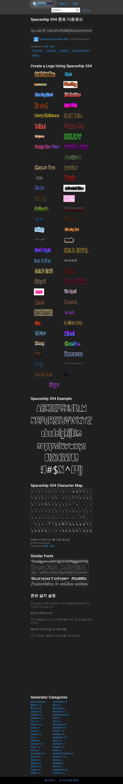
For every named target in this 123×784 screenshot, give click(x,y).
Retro (57, 750)
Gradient (59, 727)
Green (58, 730)
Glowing (59, 724)
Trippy (36, 769)
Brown (36, 708)
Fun (35, 721)
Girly (57, 721)
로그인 (86, 10)
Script (36, 756)
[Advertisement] (15, 64)
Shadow (59, 756)
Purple (58, 747)
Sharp (35, 55)
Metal (35, 740)
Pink (35, 747)
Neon (57, 740)
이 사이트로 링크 (68, 780)
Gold (35, 727)
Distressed (61, 714)
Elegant (37, 717)
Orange (37, 743)
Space (36, 763)
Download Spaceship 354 (50, 39)
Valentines (60, 769)
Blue (57, 705)
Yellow (59, 772)
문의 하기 (50, 780)
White (35, 772)
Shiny (57, 760)
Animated (60, 701)
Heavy (36, 734)
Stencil (36, 766)
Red (35, 750)
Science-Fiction (81, 50)
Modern (51, 50)
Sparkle (58, 763)
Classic (36, 714)
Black (36, 705)
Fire (56, 717)
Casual (36, 711)
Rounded (38, 753)
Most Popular (38, 701)
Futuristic (37, 50)
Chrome (59, 711)
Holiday (59, 734)
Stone (57, 766)
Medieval (60, 737)
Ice (34, 737)
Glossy (37, 724)
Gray (35, 730)
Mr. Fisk (49, 46)
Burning (59, 708)
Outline (64, 50)
